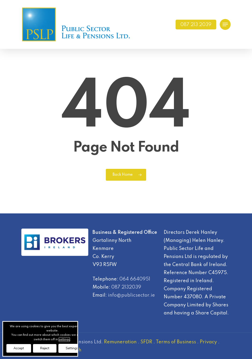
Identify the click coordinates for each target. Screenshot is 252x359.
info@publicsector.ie (131, 295)
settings (64, 339)
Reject (44, 348)
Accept (19, 348)
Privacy (208, 342)
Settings (72, 348)
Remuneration (120, 342)
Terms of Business (176, 342)
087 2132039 (126, 287)
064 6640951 (134, 279)
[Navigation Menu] (225, 24)
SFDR (146, 342)
